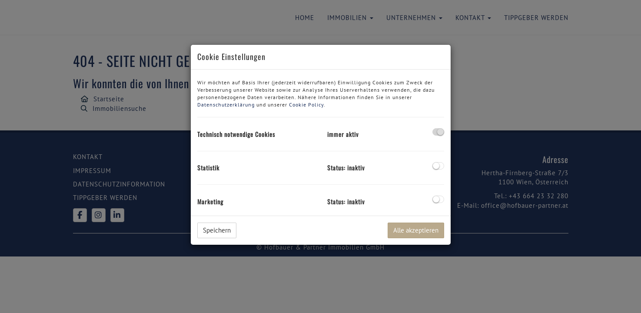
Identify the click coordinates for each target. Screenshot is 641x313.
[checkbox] (438, 132)
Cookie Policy (306, 104)
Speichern (217, 230)
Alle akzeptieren (415, 230)
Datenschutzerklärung (226, 104)
